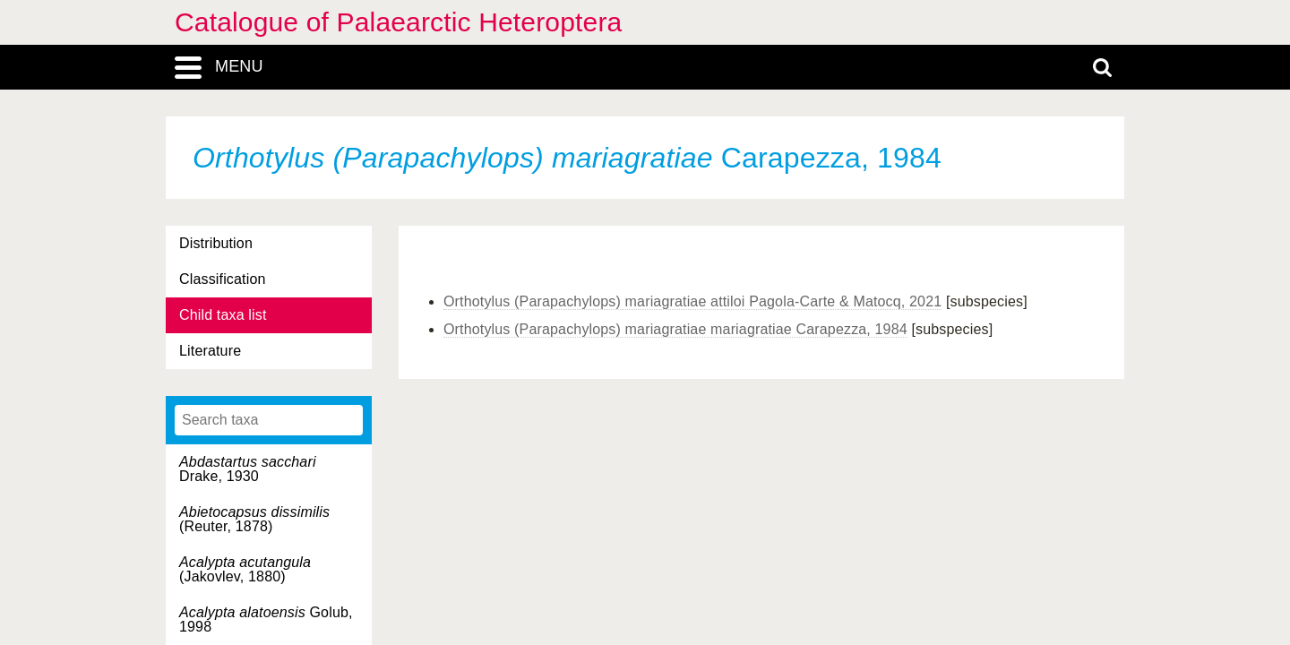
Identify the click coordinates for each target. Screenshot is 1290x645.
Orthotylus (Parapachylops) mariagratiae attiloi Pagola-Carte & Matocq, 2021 (692, 301)
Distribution (216, 243)
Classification (222, 279)
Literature (210, 350)
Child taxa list (223, 314)
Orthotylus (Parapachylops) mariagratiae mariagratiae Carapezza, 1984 (675, 329)
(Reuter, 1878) (254, 519)
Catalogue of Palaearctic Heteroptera (398, 22)
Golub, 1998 (266, 619)
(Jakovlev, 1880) (245, 569)
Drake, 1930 (247, 469)
